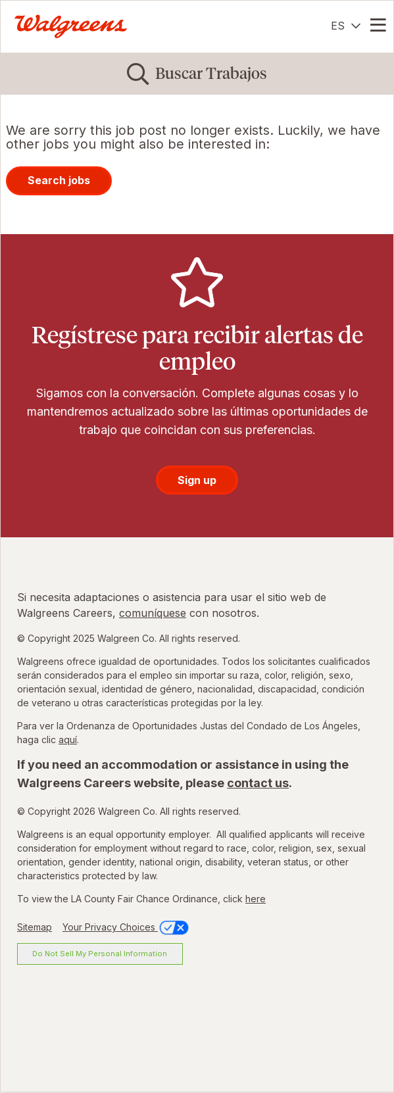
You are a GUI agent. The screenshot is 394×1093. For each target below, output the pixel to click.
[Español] (345, 25)
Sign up (197, 480)
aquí (68, 739)
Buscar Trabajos (211, 73)
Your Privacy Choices (126, 927)
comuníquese (152, 612)
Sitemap (34, 927)
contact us (258, 783)
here (255, 898)
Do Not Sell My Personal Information (99, 953)
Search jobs (59, 180)
